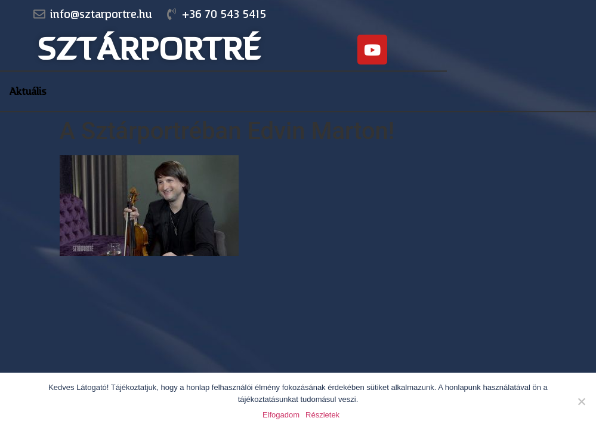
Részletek (322, 414)
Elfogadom (281, 414)
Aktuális (28, 91)
